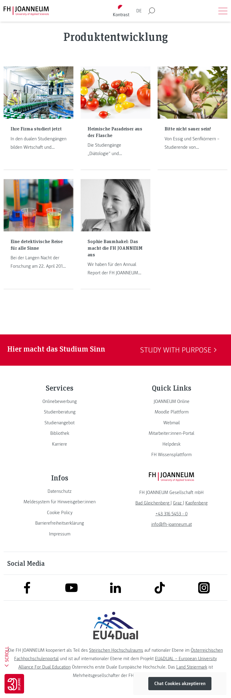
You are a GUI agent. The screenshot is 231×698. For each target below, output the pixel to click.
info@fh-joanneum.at (171, 524)
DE (139, 11)
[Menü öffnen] (222, 10)
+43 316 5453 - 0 (172, 514)
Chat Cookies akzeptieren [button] (179, 684)
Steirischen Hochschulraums (116, 650)
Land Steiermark (191, 667)
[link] (59, 401)
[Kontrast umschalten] (121, 11)
